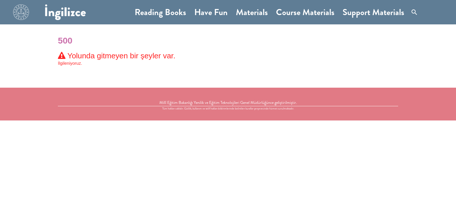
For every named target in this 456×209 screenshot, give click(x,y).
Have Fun (211, 12)
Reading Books (160, 12)
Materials (252, 12)
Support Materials (373, 12)
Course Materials (305, 12)
